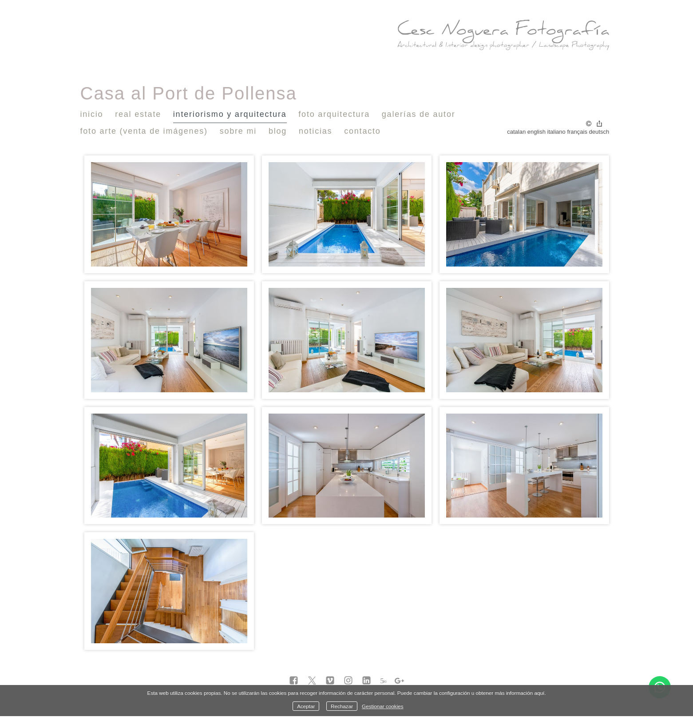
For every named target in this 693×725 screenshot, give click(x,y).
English (536, 131)
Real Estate (138, 114)
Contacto (362, 131)
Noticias (315, 131)
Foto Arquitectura (334, 114)
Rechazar (342, 706)
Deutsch (599, 131)
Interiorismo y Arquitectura (230, 114)
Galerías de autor (418, 114)
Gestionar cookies (383, 706)
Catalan (516, 131)
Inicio (91, 114)
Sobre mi (238, 131)
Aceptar (306, 706)
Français (577, 131)
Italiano (556, 131)
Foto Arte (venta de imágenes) (144, 131)
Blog (278, 131)
